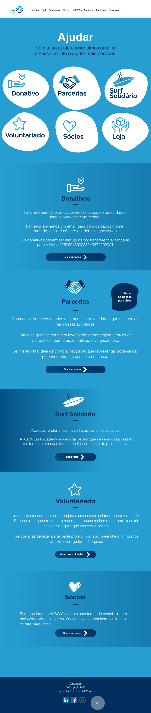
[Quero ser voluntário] (75, 554)
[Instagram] (83, 700)
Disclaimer (76, 683)
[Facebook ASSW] (74, 700)
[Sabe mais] (75, 457)
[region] (124, 298)
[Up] (98, 703)
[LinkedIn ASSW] (66, 700)
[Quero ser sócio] (75, 633)
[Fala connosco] (76, 257)
